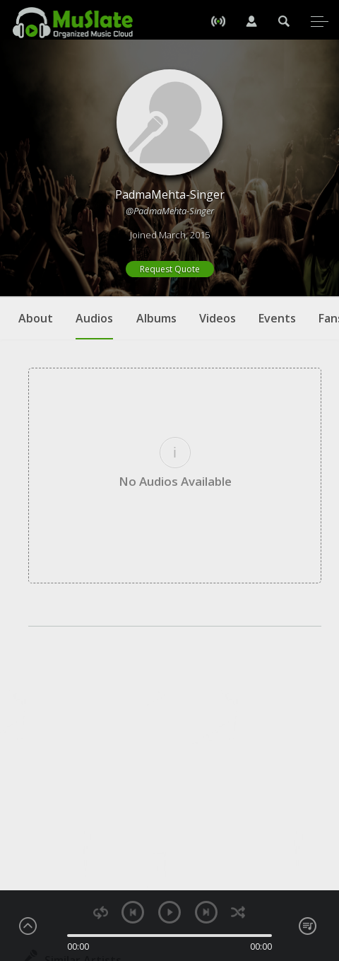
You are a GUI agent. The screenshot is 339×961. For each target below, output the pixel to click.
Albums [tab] (156, 318)
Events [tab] (277, 318)
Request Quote (170, 269)
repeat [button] (100, 912)
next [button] (206, 912)
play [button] (169, 912)
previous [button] (132, 912)
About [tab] (35, 318)
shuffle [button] (238, 912)
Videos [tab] (217, 318)
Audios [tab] (94, 325)
